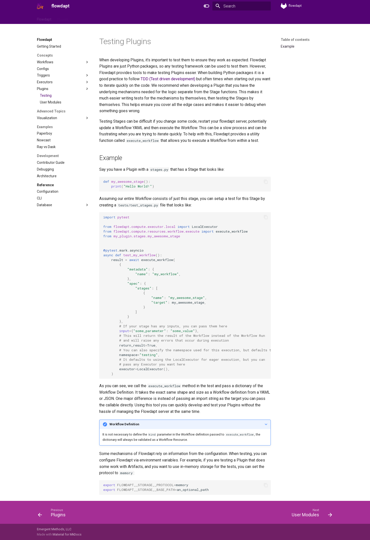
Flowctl (80, 18)
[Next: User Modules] (310, 514)
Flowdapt (44, 18)
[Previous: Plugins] (53, 514)
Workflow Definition (124, 424)
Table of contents (295, 40)
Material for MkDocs (67, 534)
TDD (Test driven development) (168, 79)
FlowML (63, 18)
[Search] (241, 5)
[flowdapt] (40, 6)
